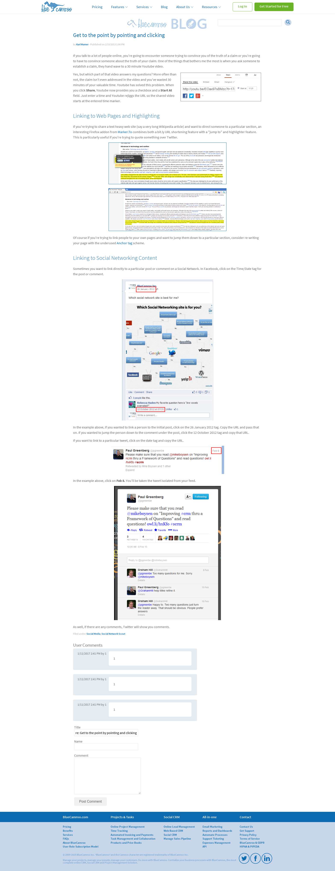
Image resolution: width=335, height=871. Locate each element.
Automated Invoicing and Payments (132, 834)
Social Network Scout (113, 633)
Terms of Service (250, 838)
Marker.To (125, 132)
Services (142, 6)
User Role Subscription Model (80, 846)
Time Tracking (119, 830)
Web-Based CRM (173, 830)
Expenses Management (217, 842)
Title (77, 727)
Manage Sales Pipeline (177, 838)
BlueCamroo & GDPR (252, 842)
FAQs (66, 838)
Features (117, 6)
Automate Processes (215, 834)
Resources (209, 6)
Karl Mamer (82, 44)
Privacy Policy (248, 834)
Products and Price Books (126, 842)
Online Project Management (128, 826)
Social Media (93, 633)
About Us (183, 6)
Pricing (97, 6)
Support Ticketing (213, 838)
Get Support (247, 830)
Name (78, 741)
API (205, 846)
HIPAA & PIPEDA (249, 846)
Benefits (68, 830)
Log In (242, 6)
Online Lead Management (179, 826)
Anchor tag (124, 243)
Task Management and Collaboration (133, 838)
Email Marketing (212, 826)
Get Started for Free (274, 6)
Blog (164, 6)
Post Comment (90, 801)
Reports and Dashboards (217, 830)
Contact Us (246, 826)
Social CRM (170, 834)
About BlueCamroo (74, 842)
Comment (81, 755)
